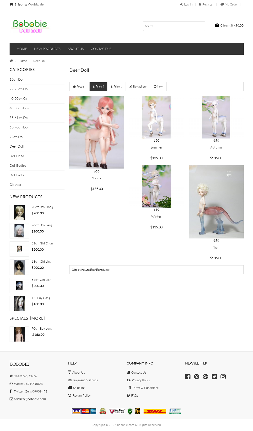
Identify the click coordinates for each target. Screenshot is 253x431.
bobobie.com (125, 425)
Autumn (216, 147)
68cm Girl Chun (42, 243)
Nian (216, 247)
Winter (156, 216)
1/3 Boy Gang (41, 298)
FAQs (132, 395)
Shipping (76, 388)
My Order (229, 4)
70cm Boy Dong (42, 207)
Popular (79, 86)
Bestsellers (137, 86)
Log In (186, 4)
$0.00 (229, 25)
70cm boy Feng (42, 225)
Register (206, 4)
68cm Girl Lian (41, 280)
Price (98, 86)
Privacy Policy (138, 380)
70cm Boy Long (42, 328)
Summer (156, 147)
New (158, 86)
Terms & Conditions (143, 388)
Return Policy (79, 395)
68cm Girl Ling (41, 261)
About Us (76, 372)
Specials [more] (27, 318)
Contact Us (136, 372)
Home (22, 49)
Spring (96, 178)
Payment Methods (83, 380)
